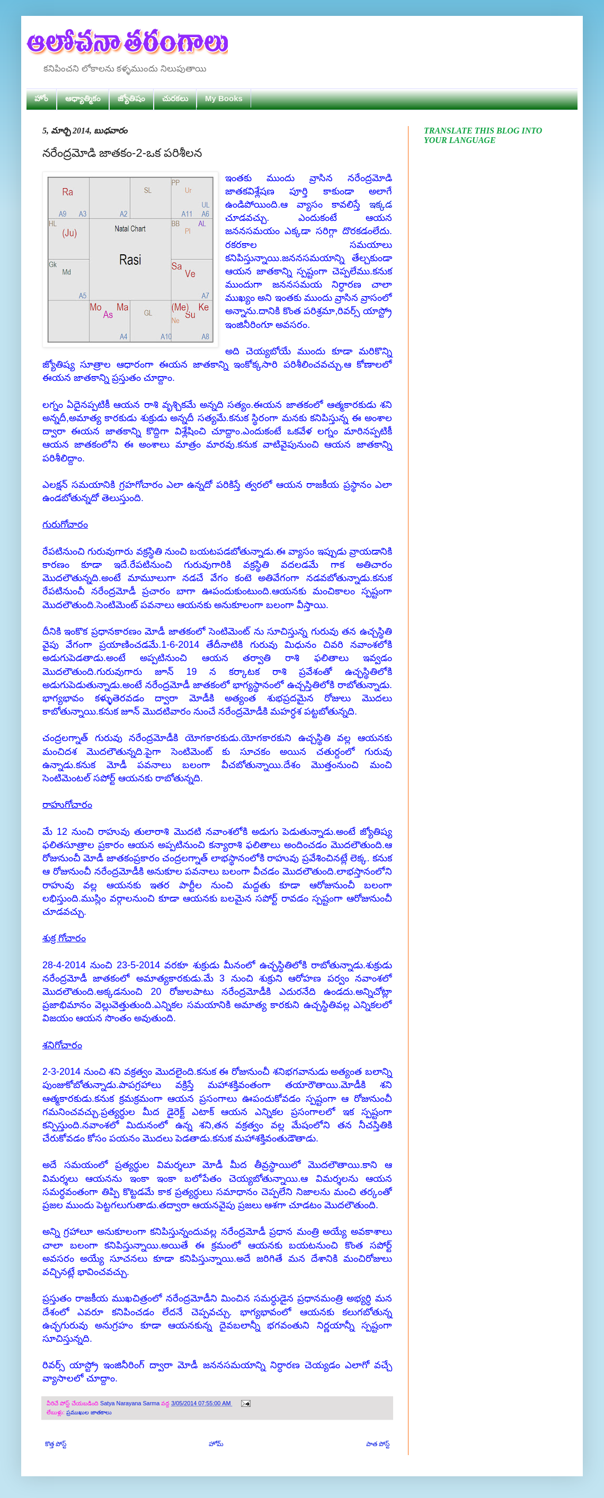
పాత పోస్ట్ (377, 1444)
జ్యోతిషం (131, 98)
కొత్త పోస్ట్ (55, 1444)
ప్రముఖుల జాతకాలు (89, 1412)
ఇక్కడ (380, 204)
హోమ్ (216, 1444)
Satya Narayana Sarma (130, 1403)
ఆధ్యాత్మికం (83, 98)
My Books (224, 98)
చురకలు (175, 98)
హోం (41, 98)
